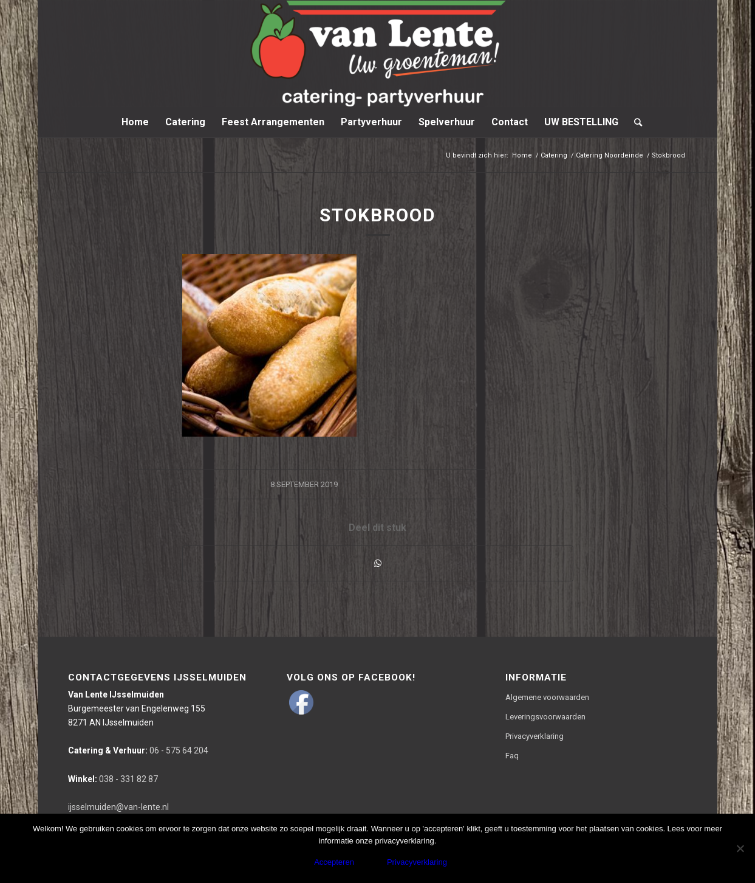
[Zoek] (634, 122)
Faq (512, 755)
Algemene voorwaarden (547, 697)
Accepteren (334, 862)
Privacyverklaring (534, 736)
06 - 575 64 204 (138, 750)
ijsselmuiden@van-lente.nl (118, 807)
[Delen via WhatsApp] (378, 563)
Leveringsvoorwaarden (545, 716)
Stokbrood (377, 215)
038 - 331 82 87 (113, 779)
